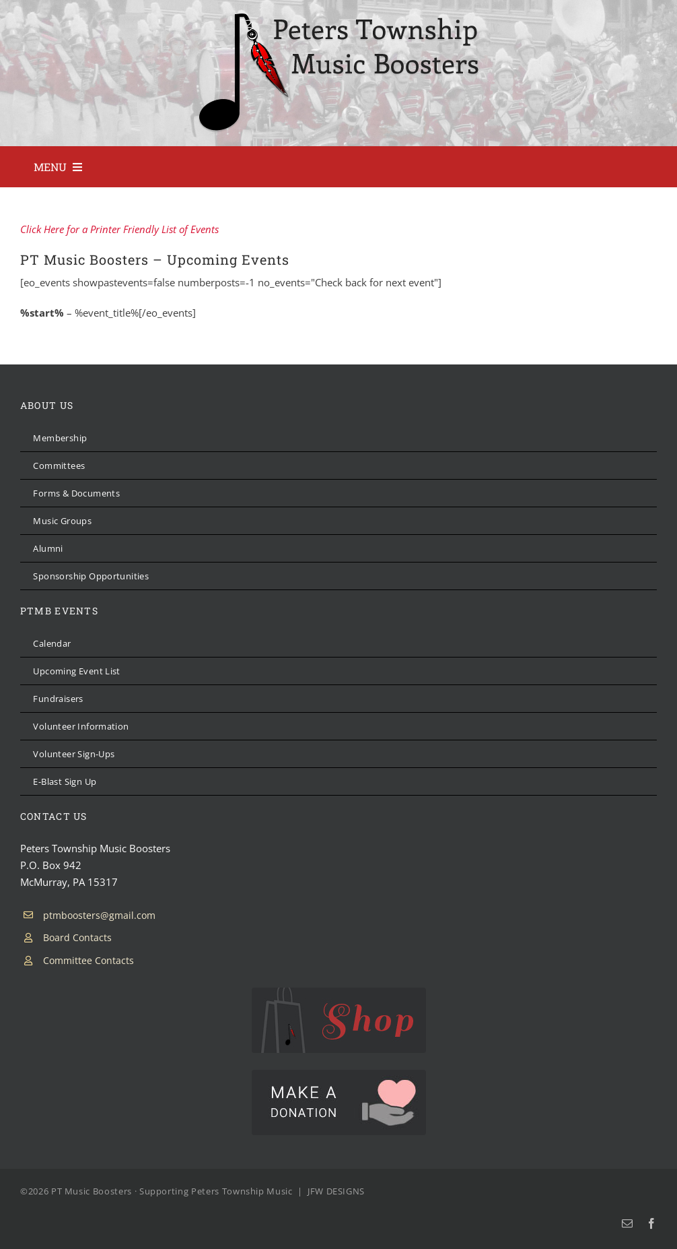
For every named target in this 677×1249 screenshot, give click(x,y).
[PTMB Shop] (339, 992)
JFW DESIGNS (336, 1191)
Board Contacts (77, 937)
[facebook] (651, 1223)
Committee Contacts (88, 960)
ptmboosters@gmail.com (99, 915)
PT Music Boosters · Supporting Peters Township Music (172, 1191)
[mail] (627, 1223)
